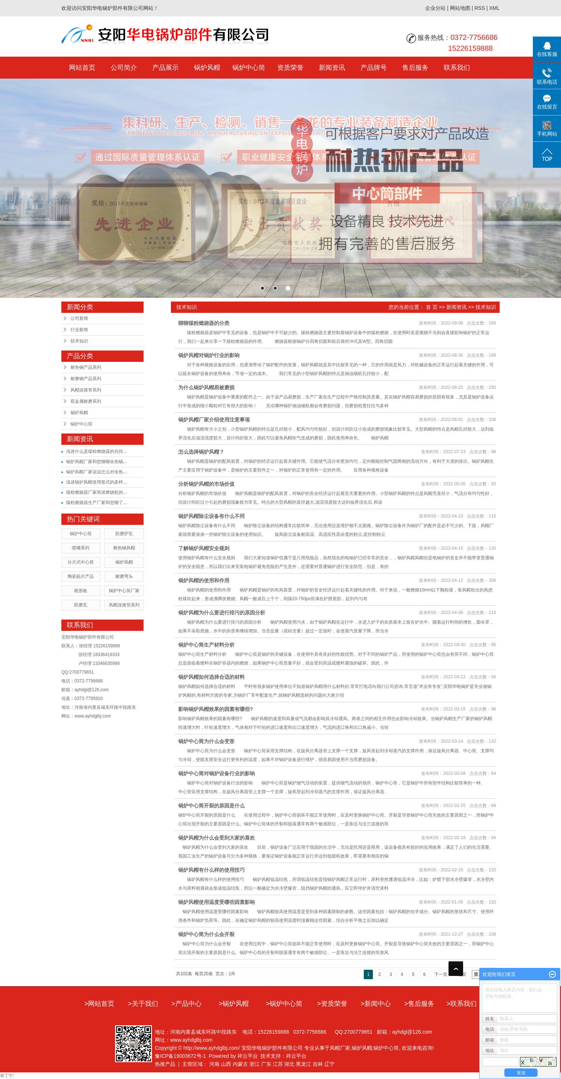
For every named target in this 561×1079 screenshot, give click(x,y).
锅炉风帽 (207, 67)
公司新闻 (79, 318)
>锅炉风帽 (234, 1003)
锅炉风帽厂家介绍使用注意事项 (214, 420)
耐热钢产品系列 (85, 367)
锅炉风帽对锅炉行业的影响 (209, 355)
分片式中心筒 (81, 562)
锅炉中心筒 (248, 67)
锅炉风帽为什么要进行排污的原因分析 (221, 613)
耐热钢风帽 (124, 547)
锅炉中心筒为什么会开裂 (206, 934)
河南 (214, 1064)
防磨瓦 (80, 604)
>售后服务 (419, 1003)
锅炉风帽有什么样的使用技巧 (211, 870)
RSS (479, 8)
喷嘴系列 (80, 547)
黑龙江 (303, 1064)
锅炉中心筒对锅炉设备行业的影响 (216, 773)
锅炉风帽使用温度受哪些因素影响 (216, 902)
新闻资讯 (332, 67)
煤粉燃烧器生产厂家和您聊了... (96, 502)
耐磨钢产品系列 (85, 378)
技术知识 (79, 341)
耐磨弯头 (124, 576)
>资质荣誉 (332, 1003)
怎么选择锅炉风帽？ (201, 452)
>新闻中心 (375, 1003)
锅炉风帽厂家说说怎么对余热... (96, 471)
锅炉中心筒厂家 (124, 590)
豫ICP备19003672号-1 (180, 1056)
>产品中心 (186, 1003)
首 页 (432, 307)
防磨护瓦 (124, 533)
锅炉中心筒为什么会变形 (206, 741)
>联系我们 (462, 1003)
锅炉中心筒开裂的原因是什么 (211, 806)
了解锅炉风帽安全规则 (203, 548)
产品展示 (165, 67)
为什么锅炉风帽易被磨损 (206, 387)
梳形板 (80, 590)
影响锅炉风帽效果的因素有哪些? (215, 709)
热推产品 (165, 1064)
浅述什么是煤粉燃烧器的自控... (96, 451)
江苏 (278, 1064)
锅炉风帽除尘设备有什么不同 (211, 516)
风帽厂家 (340, 1048)
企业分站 (435, 8)
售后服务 (415, 67)
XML (494, 8)
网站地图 (460, 8)
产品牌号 (373, 67)
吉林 (318, 1064)
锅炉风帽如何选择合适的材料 (211, 677)
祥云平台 (247, 1056)
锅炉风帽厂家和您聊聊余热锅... (96, 461)
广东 (266, 1064)
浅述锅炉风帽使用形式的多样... (96, 482)
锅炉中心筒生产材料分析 (206, 645)
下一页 (440, 974)
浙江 (254, 1064)
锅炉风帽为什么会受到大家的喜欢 (216, 838)
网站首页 (82, 67)
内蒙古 (240, 1064)
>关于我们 (143, 1003)
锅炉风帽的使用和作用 (203, 580)
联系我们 (457, 67)
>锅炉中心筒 (284, 1003)
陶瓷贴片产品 (81, 576)
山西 (226, 1064)
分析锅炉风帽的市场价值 (206, 484)
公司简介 (124, 67)
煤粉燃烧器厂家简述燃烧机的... (96, 492)
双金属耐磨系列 (85, 401)
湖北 (289, 1064)
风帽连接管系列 (85, 390)
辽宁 (329, 1064)
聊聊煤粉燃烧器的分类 (203, 323)
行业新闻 (79, 329)
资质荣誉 (290, 67)
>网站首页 (99, 1003)
